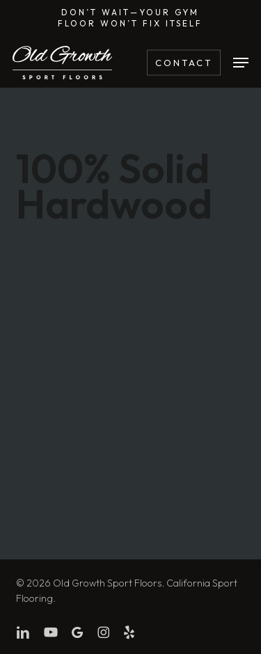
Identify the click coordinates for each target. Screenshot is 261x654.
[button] (240, 63)
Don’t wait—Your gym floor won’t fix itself (130, 18)
